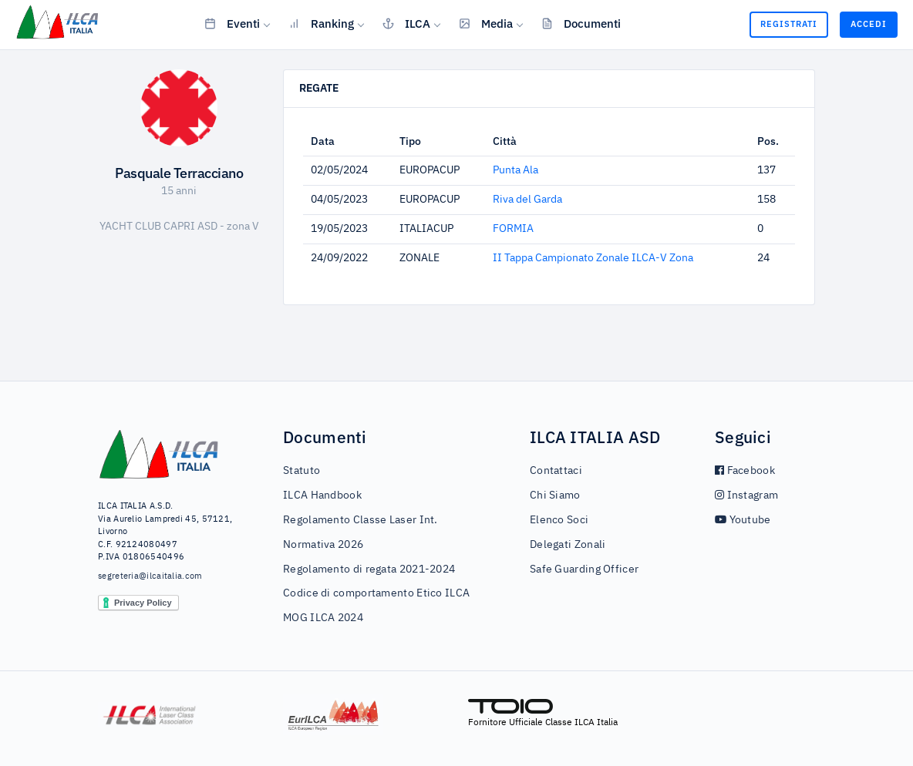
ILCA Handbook (322, 495)
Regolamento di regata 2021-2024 (369, 569)
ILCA (406, 23)
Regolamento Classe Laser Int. (360, 520)
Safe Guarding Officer (584, 569)
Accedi (869, 23)
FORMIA (513, 228)
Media (486, 23)
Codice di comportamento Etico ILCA (376, 593)
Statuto (301, 470)
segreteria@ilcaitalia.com (150, 576)
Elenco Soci (559, 520)
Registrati (788, 23)
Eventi (232, 23)
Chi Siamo (555, 495)
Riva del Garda (527, 199)
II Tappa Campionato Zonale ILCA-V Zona (593, 258)
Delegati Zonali (568, 544)
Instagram (746, 495)
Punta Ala (515, 170)
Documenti (581, 23)
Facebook (745, 470)
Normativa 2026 (323, 544)
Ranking (321, 23)
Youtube (743, 520)
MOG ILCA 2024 (323, 618)
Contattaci (556, 470)
